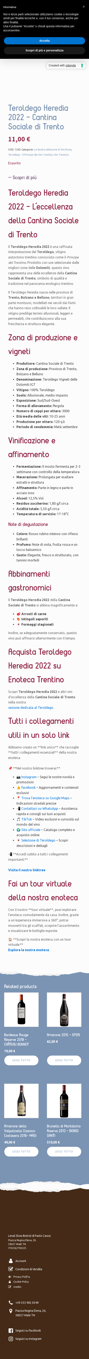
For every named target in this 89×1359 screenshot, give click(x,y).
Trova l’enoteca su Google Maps (45, 798)
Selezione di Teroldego (38, 840)
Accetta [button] (44, 40)
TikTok (26, 819)
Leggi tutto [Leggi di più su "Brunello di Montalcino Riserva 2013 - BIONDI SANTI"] (64, 1151)
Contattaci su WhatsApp (39, 808)
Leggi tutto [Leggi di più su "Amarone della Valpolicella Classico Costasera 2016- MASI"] (21, 1151)
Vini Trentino (61, 154)
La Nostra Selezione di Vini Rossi (53, 149)
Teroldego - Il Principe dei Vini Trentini (30, 154)
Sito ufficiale (30, 830)
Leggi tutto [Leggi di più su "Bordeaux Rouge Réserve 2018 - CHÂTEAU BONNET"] (21, 1060)
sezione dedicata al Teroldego (30, 707)
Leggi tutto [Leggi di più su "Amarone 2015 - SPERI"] (64, 1060)
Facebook (28, 787)
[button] (83, 6)
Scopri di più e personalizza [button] (44, 50)
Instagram (29, 777)
